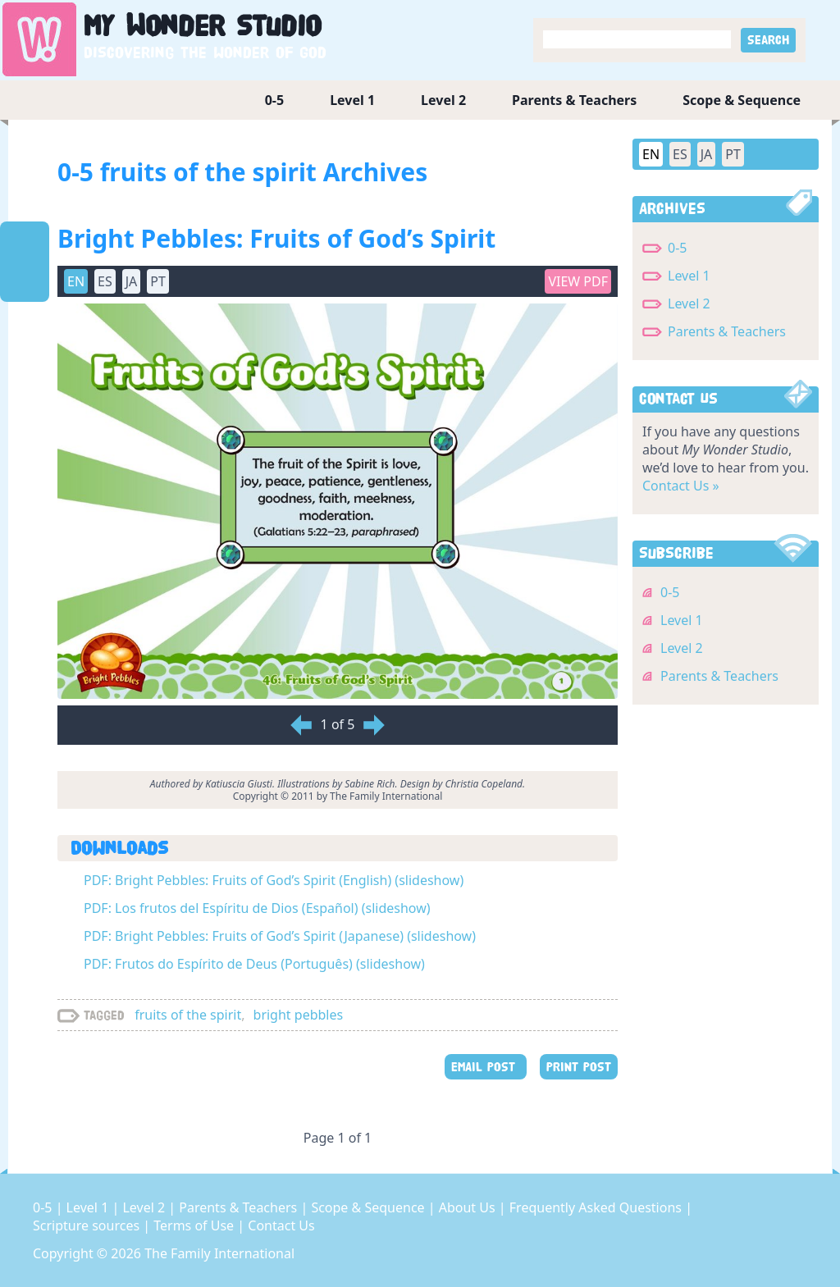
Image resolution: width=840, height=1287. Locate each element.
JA (132, 281)
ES (105, 281)
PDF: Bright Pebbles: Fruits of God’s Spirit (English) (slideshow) (273, 880)
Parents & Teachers (574, 100)
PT (158, 281)
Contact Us (281, 1225)
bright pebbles (298, 1015)
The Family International (219, 1253)
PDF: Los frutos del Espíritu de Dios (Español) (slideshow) (257, 908)
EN (75, 281)
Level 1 (352, 100)
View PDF (578, 281)
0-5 (274, 100)
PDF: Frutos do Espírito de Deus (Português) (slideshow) (254, 964)
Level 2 (443, 100)
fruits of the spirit (188, 1015)
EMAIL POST (485, 1067)
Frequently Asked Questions (597, 1207)
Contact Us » (680, 486)
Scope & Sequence (741, 100)
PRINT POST (578, 1067)
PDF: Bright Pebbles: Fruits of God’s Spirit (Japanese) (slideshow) (280, 936)
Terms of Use (195, 1225)
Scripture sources (88, 1225)
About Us (469, 1207)
